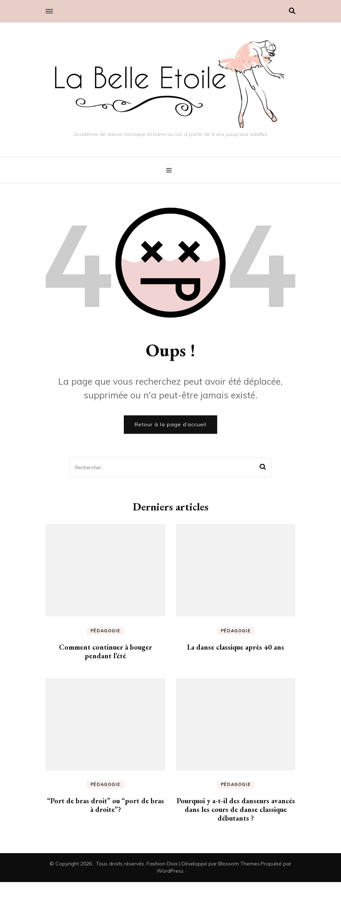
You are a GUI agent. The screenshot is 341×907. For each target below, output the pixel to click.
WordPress (170, 871)
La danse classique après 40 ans (235, 647)
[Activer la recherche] (292, 11)
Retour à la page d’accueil (170, 424)
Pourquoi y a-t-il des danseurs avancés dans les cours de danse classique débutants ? (236, 809)
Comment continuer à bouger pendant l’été (105, 651)
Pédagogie (105, 630)
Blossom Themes (239, 863)
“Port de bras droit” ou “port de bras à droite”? (105, 805)
